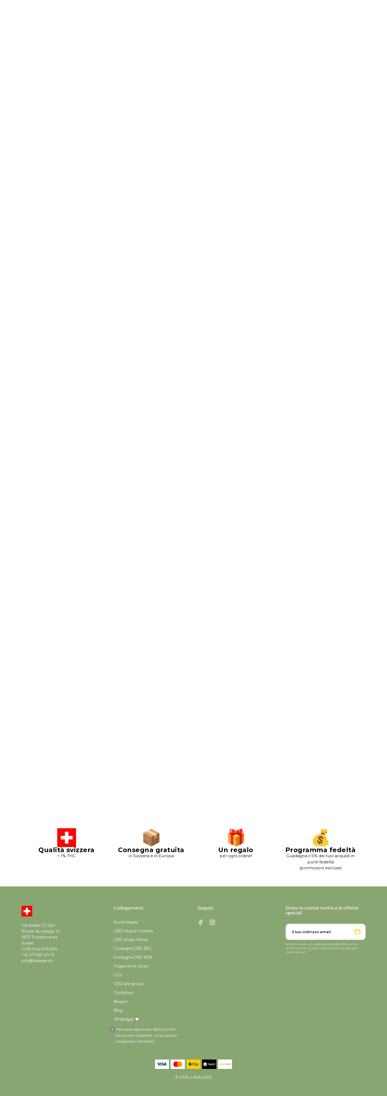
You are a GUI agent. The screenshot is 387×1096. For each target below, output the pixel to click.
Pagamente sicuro (131, 966)
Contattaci (123, 992)
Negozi (120, 1001)
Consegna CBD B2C (133, 948)
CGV (118, 975)
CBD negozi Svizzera (133, 931)
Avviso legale (126, 922)
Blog (118, 1010)
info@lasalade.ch (37, 960)
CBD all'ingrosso (129, 983)
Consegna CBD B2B (133, 957)
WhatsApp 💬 (126, 1019)
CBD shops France (131, 939)
